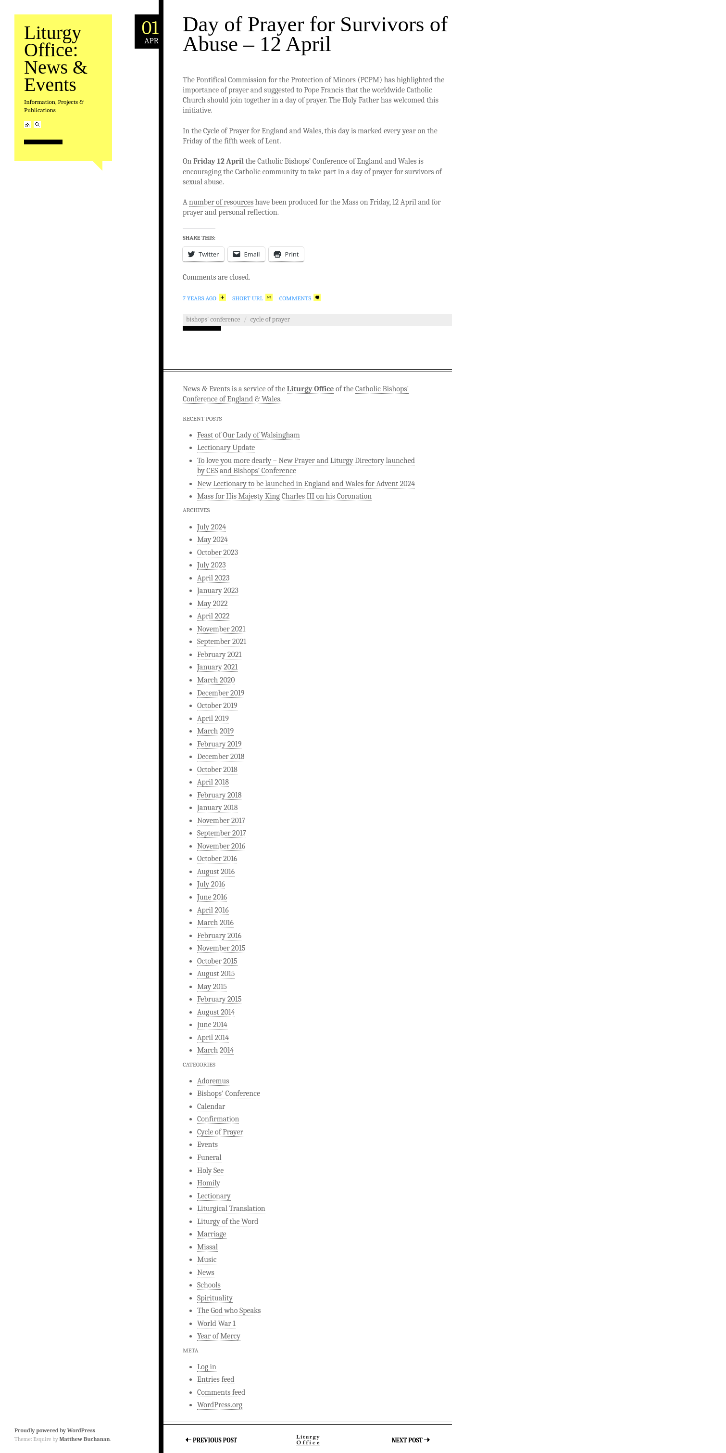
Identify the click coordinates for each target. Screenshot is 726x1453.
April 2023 (213, 578)
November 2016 (221, 846)
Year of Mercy (218, 1336)
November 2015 (221, 948)
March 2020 (216, 680)
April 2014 (213, 1037)
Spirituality (215, 1298)
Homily (208, 1183)
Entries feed (216, 1379)
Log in (206, 1367)
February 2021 (219, 654)
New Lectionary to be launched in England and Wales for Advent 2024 (306, 483)
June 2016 (212, 897)
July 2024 (211, 527)
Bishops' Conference (213, 319)
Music (206, 1259)
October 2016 (217, 858)
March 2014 (215, 1050)
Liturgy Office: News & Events (56, 58)
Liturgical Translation (231, 1208)
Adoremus (213, 1081)
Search (37, 124)
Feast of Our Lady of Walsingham (248, 435)
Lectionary (214, 1196)
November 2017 (221, 820)
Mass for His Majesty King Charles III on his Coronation (284, 496)
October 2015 (217, 961)
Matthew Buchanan (84, 1439)
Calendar (211, 1106)
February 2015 (219, 999)
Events (207, 1144)
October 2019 (217, 705)
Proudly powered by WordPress (54, 1430)
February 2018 (219, 795)
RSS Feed (27, 124)
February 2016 (219, 935)
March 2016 (215, 922)
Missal (207, 1247)
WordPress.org (219, 1405)
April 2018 (213, 782)
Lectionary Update (226, 447)
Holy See (210, 1170)
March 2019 (215, 731)
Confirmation (218, 1119)
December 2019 (220, 693)
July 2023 (211, 565)
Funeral (209, 1157)
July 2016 (211, 884)
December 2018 (220, 756)
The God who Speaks (229, 1310)
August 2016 (216, 871)
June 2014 (212, 1024)
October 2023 (217, 552)
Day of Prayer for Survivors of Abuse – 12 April (315, 34)
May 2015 (212, 986)
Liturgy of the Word (227, 1221)
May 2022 (212, 603)
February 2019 (219, 744)
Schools (209, 1285)
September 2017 (221, 833)
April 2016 (213, 910)
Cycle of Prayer (270, 319)
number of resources (221, 202)
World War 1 (216, 1323)
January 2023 (217, 590)
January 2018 (217, 807)
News (205, 1272)
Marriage (211, 1234)
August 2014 (216, 1012)
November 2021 (221, 629)
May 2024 (212, 539)
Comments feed (221, 1392)
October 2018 (217, 769)
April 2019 (213, 718)
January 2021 (217, 667)
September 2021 (221, 641)
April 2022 (213, 616)
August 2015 (216, 973)
